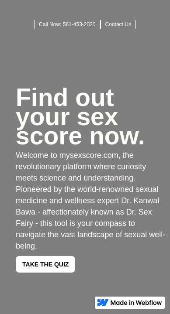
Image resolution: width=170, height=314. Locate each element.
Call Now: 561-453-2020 (67, 24)
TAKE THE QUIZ (45, 264)
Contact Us (118, 24)
